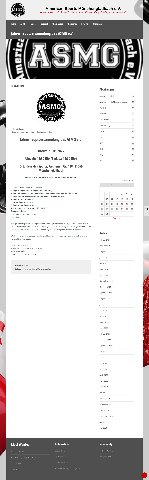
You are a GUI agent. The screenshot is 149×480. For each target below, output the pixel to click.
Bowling (103, 113)
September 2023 (106, 293)
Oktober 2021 (105, 410)
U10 (101, 143)
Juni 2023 (103, 310)
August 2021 (105, 422)
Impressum (15, 469)
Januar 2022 (104, 392)
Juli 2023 (103, 304)
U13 (101, 149)
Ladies (102, 131)
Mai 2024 (103, 263)
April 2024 (104, 269)
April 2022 (104, 375)
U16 (101, 155)
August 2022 (105, 351)
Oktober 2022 (105, 340)
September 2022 (106, 345)
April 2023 (104, 322)
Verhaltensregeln (61, 462)
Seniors (102, 137)
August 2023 (105, 298)
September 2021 (106, 416)
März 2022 (104, 381)
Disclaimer (59, 457)
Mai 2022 (103, 369)
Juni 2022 (103, 363)
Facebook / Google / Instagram (67, 468)
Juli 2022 (103, 357)
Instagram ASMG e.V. (107, 457)
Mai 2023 (103, 316)
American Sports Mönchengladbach (38, 269)
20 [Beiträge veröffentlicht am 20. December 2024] (122, 204)
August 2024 (105, 251)
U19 (101, 160)
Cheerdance (104, 119)
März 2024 (104, 275)
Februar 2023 (105, 334)
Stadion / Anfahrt (18, 451)
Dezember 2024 (106, 246)
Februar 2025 (105, 240)
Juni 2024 (103, 257)
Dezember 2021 (106, 398)
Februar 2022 (105, 387)
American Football (107, 96)
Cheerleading (105, 125)
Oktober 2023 (105, 287)
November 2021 (106, 404)
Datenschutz (60, 451)
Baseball (103, 108)
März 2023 (104, 328)
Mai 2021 (103, 428)
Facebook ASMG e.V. (107, 451)
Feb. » (120, 218)
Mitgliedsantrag (17, 463)
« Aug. (114, 218)
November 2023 (106, 281)
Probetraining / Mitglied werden (24, 457)
